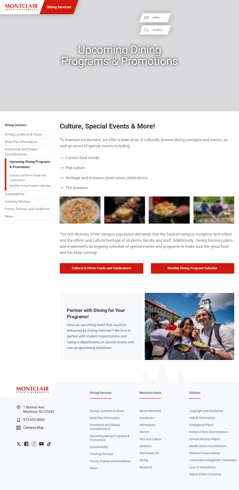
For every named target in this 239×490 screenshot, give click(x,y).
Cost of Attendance (202, 467)
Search (229, 29)
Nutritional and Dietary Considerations (21, 151)
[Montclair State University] (21, 7)
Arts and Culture (151, 439)
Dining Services (59, 7)
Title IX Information (202, 418)
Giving (144, 460)
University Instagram (33, 443)
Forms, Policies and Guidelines (27, 209)
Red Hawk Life (149, 453)
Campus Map (30, 428)
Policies (194, 392)
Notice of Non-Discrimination (208, 432)
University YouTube (41, 443)
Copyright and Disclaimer (206, 411)
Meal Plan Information (21, 142)
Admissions (147, 425)
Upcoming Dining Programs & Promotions (30, 164)
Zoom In (91, 200)
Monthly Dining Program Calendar (30, 185)
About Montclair (150, 411)
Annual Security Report (204, 439)
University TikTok (49, 443)
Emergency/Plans (201, 425)
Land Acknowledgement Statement (213, 460)
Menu (227, 17)
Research (146, 467)
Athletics (145, 446)
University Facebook (26, 443)
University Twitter (18, 443)
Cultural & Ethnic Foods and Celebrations (101, 268)
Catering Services (17, 201)
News (9, 216)
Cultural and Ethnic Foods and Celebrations (28, 178)
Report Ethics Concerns (205, 474)
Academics (147, 418)
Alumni (144, 432)
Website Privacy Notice (204, 453)
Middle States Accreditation (207, 446)
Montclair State (150, 392)
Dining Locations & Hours (23, 134)
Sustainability (14, 194)
